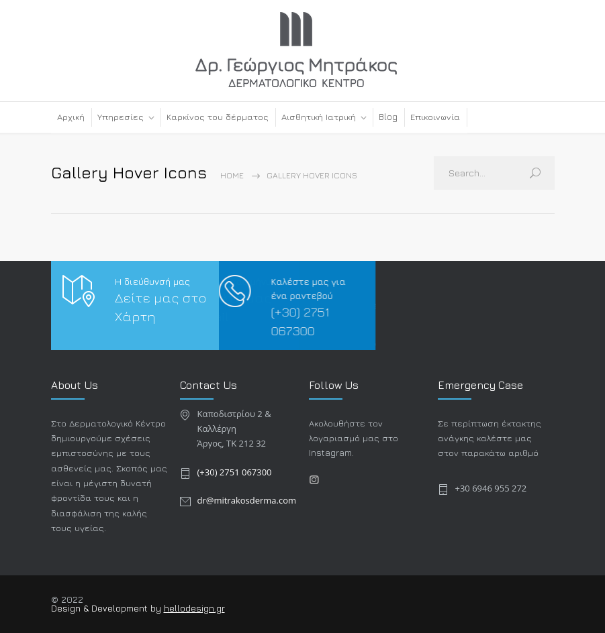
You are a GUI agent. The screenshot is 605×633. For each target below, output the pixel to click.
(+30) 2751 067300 (234, 472)
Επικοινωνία (435, 116)
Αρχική (71, 116)
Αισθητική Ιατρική (318, 116)
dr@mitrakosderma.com (247, 500)
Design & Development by (107, 608)
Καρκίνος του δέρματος (218, 116)
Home (232, 175)
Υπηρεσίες (120, 116)
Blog (388, 116)
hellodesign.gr (194, 608)
